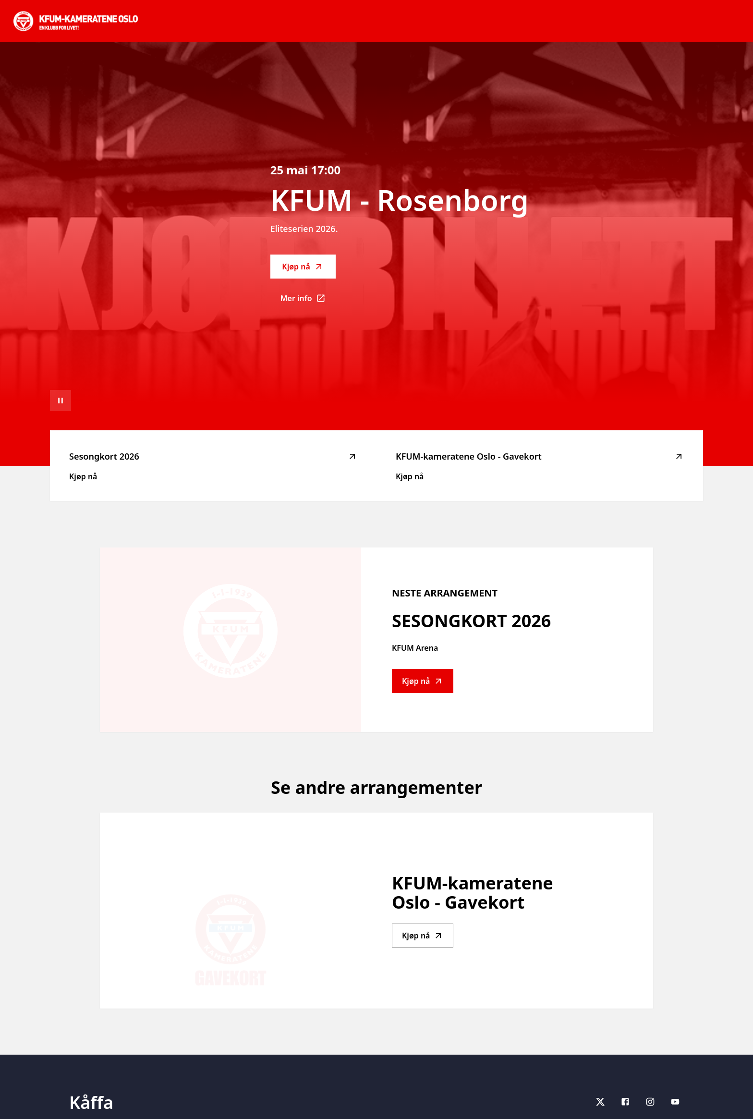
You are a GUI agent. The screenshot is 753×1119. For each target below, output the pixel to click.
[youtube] (675, 1101)
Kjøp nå (302, 266)
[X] (600, 1101)
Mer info (308, 301)
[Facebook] (625, 1101)
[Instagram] (650, 1101)
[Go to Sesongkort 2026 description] (230, 639)
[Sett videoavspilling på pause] (60, 400)
